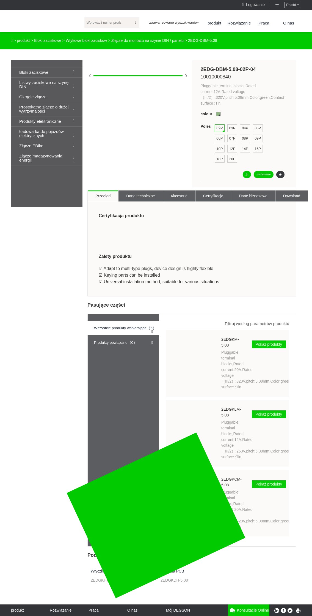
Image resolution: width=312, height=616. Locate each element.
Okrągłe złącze (46, 96)
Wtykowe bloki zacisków (86, 40)
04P (245, 128)
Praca (263, 23)
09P (258, 138)
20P (232, 159)
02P (219, 128)
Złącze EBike (46, 145)
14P (245, 149)
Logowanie (254, 4)
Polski (292, 5)
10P (219, 149)
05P (258, 128)
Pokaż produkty (269, 344)
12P (232, 149)
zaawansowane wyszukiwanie (174, 22)
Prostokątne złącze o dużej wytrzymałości (46, 109)
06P (219, 138)
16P (258, 149)
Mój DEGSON (178, 610)
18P (219, 159)
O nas (288, 23)
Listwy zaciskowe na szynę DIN (46, 84)
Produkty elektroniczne (46, 121)
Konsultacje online (248, 610)
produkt (214, 23)
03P (232, 128)
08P (245, 138)
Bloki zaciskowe (47, 40)
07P (232, 138)
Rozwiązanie (239, 23)
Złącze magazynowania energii (46, 158)
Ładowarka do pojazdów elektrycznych (46, 133)
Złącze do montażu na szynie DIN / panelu (147, 40)
